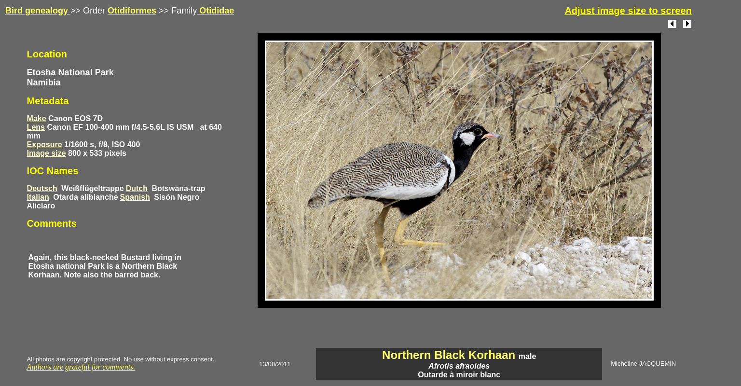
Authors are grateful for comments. (81, 367)
